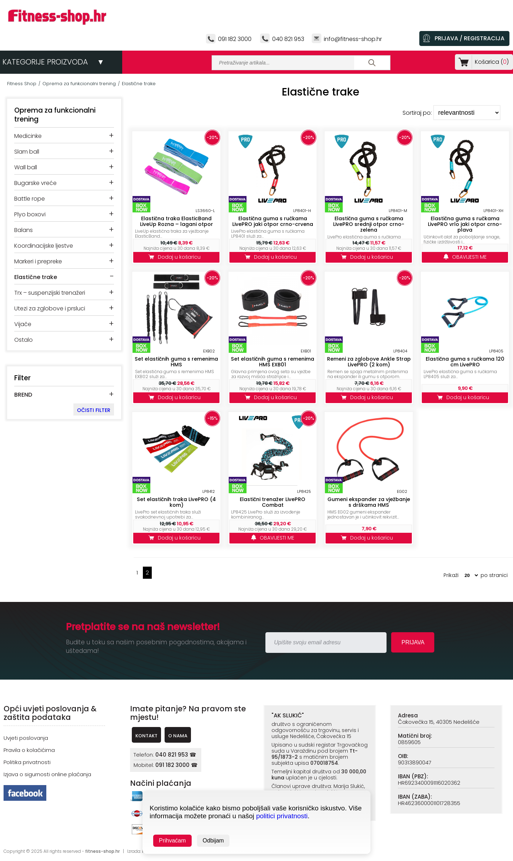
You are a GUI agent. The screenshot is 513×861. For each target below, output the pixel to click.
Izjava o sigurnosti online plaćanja (47, 774)
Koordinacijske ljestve (43, 246)
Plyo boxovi (30, 214)
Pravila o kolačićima (29, 750)
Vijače (22, 324)
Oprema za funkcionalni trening (79, 83)
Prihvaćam (172, 840)
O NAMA (177, 735)
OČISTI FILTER (93, 410)
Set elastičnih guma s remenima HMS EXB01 (272, 361)
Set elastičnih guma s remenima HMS (176, 361)
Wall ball (25, 167)
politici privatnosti (282, 816)
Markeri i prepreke (38, 261)
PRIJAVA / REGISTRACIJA (469, 38)
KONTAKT (146, 735)
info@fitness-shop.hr (353, 39)
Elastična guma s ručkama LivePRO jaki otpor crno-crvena (272, 221)
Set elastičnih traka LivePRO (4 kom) (176, 502)
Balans (23, 230)
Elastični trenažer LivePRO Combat (272, 502)
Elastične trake (139, 83)
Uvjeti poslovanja (26, 738)
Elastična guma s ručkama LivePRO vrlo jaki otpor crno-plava (465, 224)
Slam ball (26, 152)
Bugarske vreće (35, 183)
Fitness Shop (21, 83)
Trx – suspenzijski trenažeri (49, 293)
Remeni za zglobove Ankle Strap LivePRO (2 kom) (369, 361)
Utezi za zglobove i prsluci (49, 308)
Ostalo (23, 340)
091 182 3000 (235, 39)
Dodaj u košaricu (176, 257)
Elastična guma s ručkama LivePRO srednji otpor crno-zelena (368, 224)
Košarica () (490, 62)
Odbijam (213, 840)
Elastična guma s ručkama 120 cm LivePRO (465, 361)
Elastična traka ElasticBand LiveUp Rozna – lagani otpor (176, 221)
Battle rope (29, 199)
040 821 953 (288, 39)
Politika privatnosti (27, 762)
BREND (23, 395)
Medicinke (28, 136)
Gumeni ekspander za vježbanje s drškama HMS (368, 502)
